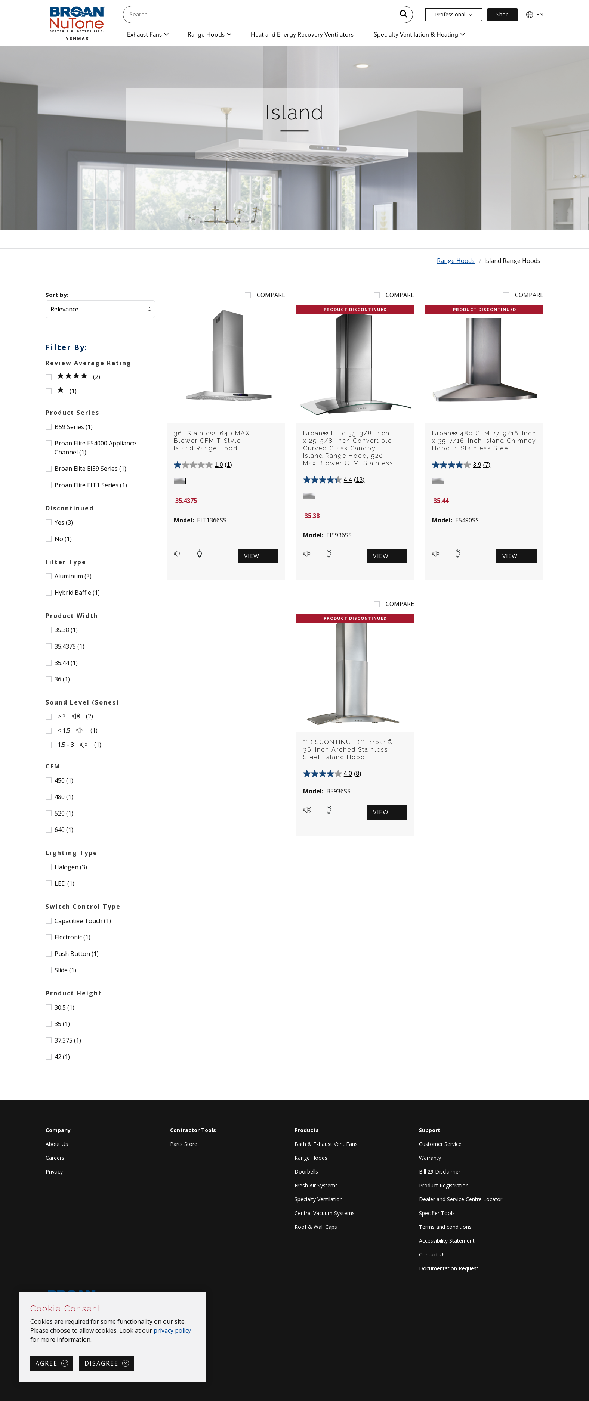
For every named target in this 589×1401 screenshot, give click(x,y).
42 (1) (62, 1057)
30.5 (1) (64, 1007)
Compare (271, 295)
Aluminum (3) (73, 576)
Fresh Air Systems (316, 1185)
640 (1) (64, 830)
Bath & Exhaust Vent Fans (326, 1143)
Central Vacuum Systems (324, 1213)
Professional (454, 14)
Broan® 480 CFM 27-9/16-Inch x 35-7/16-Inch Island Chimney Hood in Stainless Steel (484, 441)
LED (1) (64, 883)
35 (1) (62, 1024)
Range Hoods (456, 261)
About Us (57, 1143)
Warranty (430, 1157)
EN (534, 14)
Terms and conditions (445, 1226)
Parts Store (183, 1143)
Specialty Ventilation (318, 1199)
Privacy (54, 1171)
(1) (67, 391)
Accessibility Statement (447, 1240)
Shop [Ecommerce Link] (502, 14)
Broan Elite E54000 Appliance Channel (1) (95, 447)
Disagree (101, 1363)
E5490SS (467, 520)
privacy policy (172, 1330)
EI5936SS (339, 535)
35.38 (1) (66, 630)
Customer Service (440, 1143)
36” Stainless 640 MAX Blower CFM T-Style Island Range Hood (212, 441)
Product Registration (444, 1185)
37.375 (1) (68, 1040)
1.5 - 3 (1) (79, 744)
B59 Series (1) (74, 427)
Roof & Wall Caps (315, 1226)
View (251, 556)
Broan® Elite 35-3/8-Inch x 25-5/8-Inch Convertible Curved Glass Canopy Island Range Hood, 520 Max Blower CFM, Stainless (348, 448)
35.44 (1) (66, 663)
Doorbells (306, 1171)
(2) (79, 377)
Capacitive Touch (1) (83, 921)
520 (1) (64, 813)
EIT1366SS (211, 520)
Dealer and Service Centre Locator (460, 1199)
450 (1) (64, 780)
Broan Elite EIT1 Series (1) (91, 485)
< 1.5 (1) (78, 730)
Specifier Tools (437, 1213)
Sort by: (57, 294)
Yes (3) (64, 522)
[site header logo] (76, 23)
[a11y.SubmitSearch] (404, 14)
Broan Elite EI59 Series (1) (90, 469)
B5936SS (338, 791)
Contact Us (432, 1254)
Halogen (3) (71, 867)
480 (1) (64, 797)
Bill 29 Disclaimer (439, 1171)
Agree (47, 1363)
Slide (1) (65, 970)
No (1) (63, 539)
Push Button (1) (77, 954)
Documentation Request (448, 1268)
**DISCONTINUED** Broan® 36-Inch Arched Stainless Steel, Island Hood (348, 750)
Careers (55, 1157)
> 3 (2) (75, 716)
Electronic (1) (72, 937)
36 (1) (62, 679)
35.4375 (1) (69, 646)
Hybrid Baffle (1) (77, 592)
